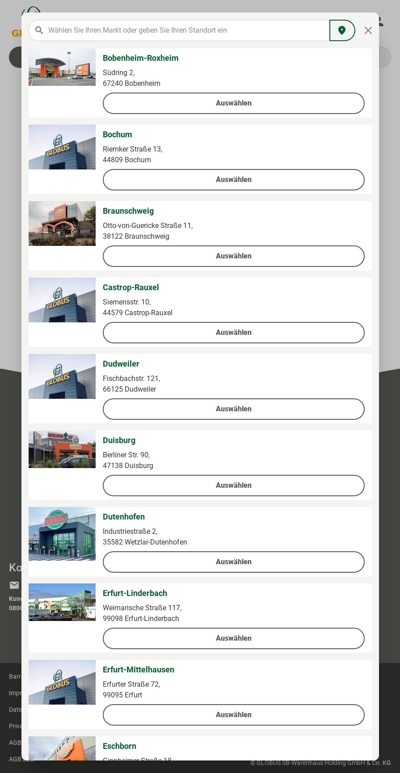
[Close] (368, 30)
